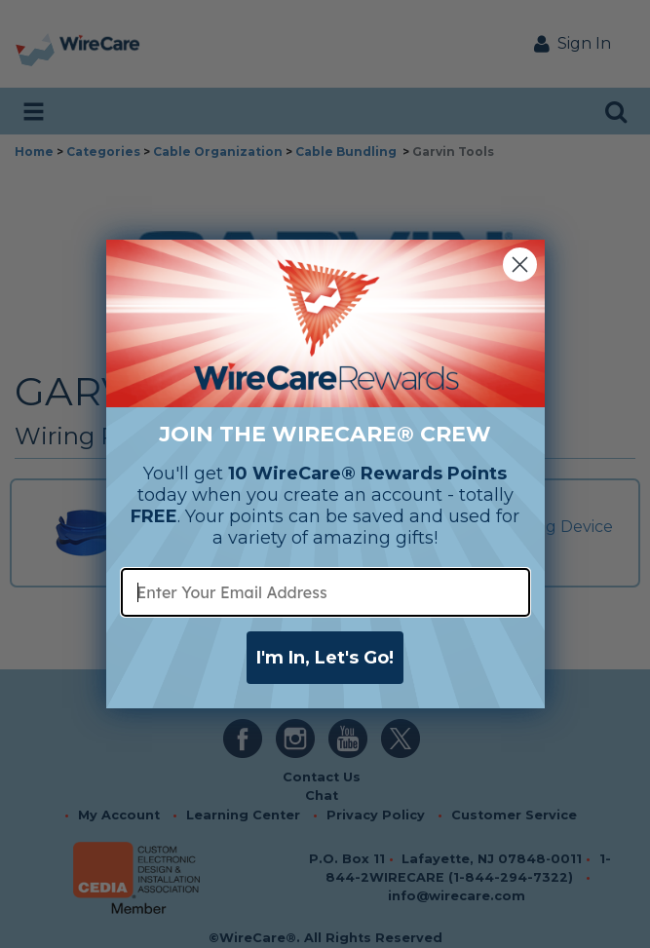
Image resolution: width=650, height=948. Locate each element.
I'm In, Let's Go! (325, 657)
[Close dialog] (520, 264)
